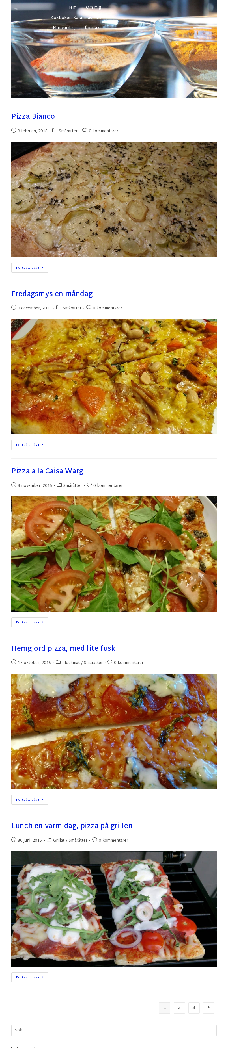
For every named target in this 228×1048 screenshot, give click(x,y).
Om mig (94, 7)
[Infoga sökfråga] (113, 1030)
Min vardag (64, 28)
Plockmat (71, 663)
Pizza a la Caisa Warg (47, 471)
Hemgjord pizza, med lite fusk (63, 649)
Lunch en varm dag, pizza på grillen (72, 826)
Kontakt (93, 28)
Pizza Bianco (33, 117)
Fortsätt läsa (32, 267)
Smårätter (68, 131)
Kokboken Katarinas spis (76, 17)
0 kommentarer (103, 131)
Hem (72, 7)
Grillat (58, 840)
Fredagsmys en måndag (52, 294)
